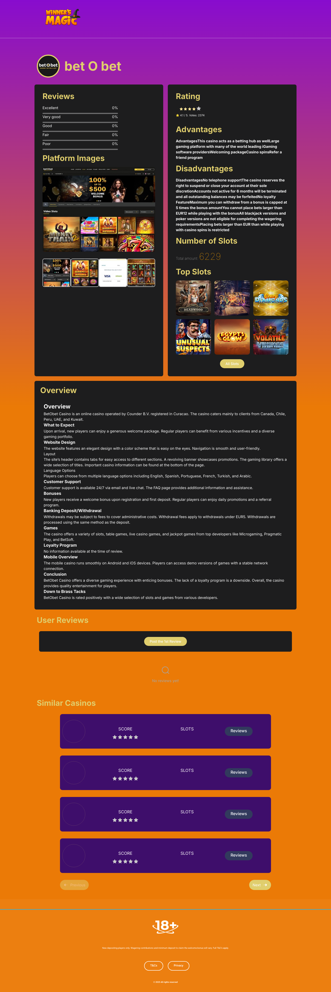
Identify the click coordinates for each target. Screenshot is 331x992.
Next (260, 884)
